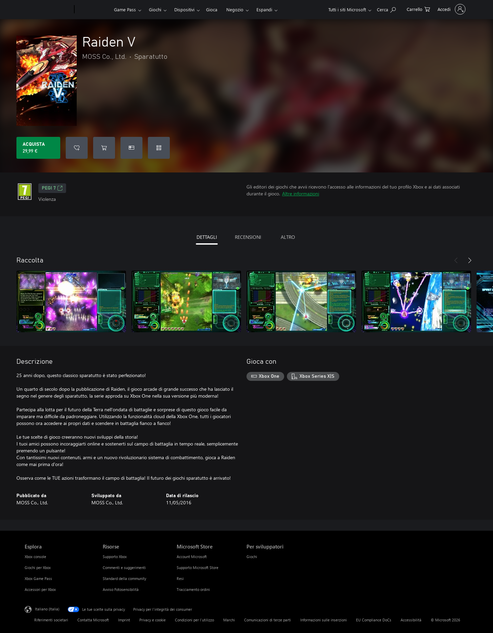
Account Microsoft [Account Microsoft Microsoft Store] (192, 556)
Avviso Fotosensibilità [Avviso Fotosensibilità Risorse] (121, 589)
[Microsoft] (48, 9)
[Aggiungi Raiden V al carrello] (104, 148)
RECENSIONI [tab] (248, 237)
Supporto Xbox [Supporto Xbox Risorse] (115, 556)
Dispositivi (184, 9)
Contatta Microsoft (93, 620)
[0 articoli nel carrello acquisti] (418, 9)
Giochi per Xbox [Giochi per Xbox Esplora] (38, 567)
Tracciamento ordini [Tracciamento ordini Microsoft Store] (193, 589)
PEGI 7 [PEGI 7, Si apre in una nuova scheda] (52, 188)
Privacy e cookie (152, 620)
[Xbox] (93, 9)
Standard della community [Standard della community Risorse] (124, 578)
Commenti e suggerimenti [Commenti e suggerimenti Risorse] (124, 567)
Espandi (264, 9)
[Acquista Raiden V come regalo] (131, 148)
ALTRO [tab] (288, 237)
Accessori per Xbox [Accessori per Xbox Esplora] (40, 589)
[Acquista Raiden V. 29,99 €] (38, 148)
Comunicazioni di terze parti (267, 620)
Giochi (155, 9)
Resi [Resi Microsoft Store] (180, 578)
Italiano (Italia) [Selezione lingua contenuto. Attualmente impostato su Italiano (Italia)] (47, 609)
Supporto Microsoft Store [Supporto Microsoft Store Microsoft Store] (197, 567)
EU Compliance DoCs (373, 620)
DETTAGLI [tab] (207, 237)
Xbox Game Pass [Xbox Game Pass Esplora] (38, 578)
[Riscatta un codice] (159, 148)
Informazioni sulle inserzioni (323, 620)
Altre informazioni (300, 193)
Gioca (211, 9)
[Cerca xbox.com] (386, 8)
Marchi (229, 620)
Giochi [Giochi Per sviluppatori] (251, 556)
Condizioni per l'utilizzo (194, 620)
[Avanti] (470, 260)
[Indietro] (456, 260)
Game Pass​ (125, 9)
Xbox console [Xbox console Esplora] (35, 556)
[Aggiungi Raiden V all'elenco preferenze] (77, 148)
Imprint (124, 620)
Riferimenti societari (51, 620)
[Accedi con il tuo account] (450, 9)
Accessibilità (411, 620)
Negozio (234, 9)
